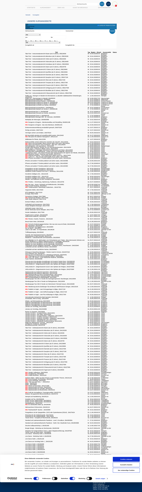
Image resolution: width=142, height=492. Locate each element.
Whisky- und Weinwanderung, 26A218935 (37, 301)
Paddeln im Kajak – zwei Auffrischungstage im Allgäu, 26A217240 (46, 292)
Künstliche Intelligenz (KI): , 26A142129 (36, 176)
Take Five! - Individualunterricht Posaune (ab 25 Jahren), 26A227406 (45, 359)
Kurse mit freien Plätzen (106, 25)
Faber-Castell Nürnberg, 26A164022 (36, 186)
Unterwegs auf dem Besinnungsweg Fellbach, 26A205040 (43, 256)
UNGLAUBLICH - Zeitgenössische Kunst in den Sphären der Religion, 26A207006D (49, 264)
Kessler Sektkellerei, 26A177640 (34, 212)
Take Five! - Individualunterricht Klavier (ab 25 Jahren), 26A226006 (44, 328)
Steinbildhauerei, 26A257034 (33, 403)
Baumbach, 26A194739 (33, 225)
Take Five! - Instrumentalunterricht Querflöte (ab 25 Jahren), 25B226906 (46, 72)
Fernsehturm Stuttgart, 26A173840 (35, 196)
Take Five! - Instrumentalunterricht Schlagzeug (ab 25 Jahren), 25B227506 (47, 88)
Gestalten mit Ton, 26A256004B (34, 399)
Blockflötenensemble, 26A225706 (35, 325)
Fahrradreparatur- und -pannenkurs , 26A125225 (39, 146)
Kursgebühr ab (29, 45)
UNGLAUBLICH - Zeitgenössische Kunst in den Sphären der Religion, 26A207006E (49, 266)
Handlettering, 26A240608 (34, 374)
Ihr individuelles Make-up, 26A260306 (38, 404)
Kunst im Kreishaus (80, 7)
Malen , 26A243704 (31, 383)
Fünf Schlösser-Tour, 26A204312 (35, 253)
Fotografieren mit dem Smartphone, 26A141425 (39, 170)
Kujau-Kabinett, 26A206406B (33, 259)
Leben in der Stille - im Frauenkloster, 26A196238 (39, 229)
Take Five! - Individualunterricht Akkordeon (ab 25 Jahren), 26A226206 (46, 330)
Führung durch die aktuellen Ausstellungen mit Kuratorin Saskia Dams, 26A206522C (50, 263)
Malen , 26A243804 (31, 384)
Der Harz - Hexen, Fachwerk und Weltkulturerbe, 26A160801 (44, 184)
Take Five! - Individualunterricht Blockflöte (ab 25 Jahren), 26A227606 (45, 364)
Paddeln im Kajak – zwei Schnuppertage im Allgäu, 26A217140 (45, 289)
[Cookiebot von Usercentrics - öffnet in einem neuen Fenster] (12, 488)
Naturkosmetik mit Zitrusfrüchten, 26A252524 (40, 390)
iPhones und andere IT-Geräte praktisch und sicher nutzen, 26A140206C (46, 163)
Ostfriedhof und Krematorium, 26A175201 (37, 204)
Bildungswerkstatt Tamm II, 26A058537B (37, 115)
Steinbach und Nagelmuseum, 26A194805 (39, 227)
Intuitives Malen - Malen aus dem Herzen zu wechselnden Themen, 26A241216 (48, 378)
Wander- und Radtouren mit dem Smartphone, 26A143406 (42, 179)
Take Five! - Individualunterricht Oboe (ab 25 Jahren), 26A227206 (44, 354)
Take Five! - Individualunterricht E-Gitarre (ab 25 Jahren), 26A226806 (45, 343)
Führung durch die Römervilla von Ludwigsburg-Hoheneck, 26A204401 (46, 255)
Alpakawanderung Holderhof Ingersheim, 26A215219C (41, 272)
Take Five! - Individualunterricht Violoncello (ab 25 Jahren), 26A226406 (46, 335)
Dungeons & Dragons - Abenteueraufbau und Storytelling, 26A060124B (47, 122)
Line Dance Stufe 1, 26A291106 (34, 439)
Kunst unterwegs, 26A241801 (35, 380)
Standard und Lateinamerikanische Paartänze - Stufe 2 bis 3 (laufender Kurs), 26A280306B (52, 423)
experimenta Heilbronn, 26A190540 (35, 216)
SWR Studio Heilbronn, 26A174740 (35, 199)
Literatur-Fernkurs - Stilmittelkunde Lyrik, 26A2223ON (41, 320)
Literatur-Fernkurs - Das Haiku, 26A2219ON (38, 314)
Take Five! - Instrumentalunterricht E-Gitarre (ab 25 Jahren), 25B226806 (46, 69)
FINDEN (102, 4)
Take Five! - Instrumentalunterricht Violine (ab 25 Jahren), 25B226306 (45, 59)
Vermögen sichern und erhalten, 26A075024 (38, 132)
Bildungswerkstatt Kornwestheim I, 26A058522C (39, 107)
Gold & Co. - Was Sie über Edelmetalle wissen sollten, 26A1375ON (46, 157)
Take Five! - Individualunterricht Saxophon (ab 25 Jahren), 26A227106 (45, 351)
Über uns (60, 7)
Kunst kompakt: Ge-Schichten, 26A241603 (39, 379)
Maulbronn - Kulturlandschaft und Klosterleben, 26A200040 (42, 237)
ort (26, 25)
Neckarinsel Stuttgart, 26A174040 (36, 198)
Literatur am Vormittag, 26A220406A (36, 306)
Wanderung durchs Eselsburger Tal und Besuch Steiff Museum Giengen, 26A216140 (51, 286)
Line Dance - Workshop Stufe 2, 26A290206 (38, 433)
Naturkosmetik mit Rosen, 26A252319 (38, 387)
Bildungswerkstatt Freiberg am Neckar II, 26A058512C (41, 103)
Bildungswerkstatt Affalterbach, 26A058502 (37, 99)
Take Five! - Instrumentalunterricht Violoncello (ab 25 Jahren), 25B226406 (46, 61)
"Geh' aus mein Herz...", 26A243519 (37, 382)
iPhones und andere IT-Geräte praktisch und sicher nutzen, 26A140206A (48, 158)
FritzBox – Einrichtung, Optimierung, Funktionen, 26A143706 (44, 182)
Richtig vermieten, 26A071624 (34, 130)
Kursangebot (45, 7)
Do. (41, 41)
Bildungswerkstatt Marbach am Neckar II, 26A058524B (41, 109)
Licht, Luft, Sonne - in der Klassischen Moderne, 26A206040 (44, 257)
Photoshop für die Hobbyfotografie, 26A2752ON (39, 415)
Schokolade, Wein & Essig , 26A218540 (37, 298)
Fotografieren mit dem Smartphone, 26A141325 (39, 168)
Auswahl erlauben (126, 474)
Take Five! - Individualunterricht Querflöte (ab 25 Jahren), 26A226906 (45, 346)
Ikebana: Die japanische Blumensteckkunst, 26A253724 (41, 394)
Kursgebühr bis (69, 45)
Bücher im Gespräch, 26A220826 (35, 311)
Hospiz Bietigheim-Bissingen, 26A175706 (37, 205)
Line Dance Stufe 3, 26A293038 (34, 456)
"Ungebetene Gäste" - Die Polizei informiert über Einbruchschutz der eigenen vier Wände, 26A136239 (55, 153)
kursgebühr (29, 28)
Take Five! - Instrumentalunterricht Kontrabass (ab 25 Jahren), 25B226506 (47, 64)
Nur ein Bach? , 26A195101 (33, 228)
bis (52, 37)
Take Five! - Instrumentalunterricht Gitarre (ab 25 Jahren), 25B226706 (45, 67)
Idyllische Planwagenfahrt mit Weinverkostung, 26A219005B (43, 302)
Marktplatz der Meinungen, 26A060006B (37, 119)
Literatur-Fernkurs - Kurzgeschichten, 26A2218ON (40, 313)
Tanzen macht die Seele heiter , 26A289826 (38, 432)
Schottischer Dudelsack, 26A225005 (36, 324)
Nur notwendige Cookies (126, 480)
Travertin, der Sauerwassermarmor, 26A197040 (39, 235)
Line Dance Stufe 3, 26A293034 (34, 454)
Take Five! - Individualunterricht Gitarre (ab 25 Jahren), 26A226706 (44, 341)
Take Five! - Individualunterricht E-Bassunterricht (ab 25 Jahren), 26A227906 (47, 367)
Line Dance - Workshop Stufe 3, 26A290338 (38, 436)
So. (55, 41)
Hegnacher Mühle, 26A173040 (34, 190)
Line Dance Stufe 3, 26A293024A (35, 449)
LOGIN (108, 4)
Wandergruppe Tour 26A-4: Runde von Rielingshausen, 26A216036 (45, 281)
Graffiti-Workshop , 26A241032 (36, 375)
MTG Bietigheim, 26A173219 (33, 192)
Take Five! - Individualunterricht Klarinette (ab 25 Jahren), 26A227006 (45, 349)
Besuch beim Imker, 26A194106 (34, 221)
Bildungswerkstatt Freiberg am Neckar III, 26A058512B (41, 102)
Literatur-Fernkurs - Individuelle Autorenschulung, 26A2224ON (43, 321)
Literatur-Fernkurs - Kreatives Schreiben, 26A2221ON (41, 317)
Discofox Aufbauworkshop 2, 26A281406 (37, 425)
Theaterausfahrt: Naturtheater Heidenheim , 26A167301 (43, 187)
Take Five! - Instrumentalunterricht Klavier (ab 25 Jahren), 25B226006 (45, 53)
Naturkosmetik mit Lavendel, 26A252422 (38, 388)
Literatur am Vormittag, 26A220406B (36, 309)
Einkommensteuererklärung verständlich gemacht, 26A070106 (43, 127)
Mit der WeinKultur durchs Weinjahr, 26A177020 (39, 209)
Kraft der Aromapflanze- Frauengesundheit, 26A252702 (43, 392)
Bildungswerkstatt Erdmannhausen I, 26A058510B (40, 101)
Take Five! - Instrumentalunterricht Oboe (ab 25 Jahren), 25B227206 (45, 80)
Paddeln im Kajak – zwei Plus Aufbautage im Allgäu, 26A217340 (45, 294)
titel (26, 24)
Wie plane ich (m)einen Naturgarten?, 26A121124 (41, 136)
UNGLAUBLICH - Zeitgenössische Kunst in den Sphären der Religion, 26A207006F (49, 269)
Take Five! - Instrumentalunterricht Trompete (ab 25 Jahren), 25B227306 (46, 82)
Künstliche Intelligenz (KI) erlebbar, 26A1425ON (39, 178)
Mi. (36, 41)
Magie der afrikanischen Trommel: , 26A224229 (39, 322)
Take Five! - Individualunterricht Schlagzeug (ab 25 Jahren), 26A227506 (46, 362)
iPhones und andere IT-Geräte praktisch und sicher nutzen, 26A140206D (46, 166)
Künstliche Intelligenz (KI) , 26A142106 (36, 174)
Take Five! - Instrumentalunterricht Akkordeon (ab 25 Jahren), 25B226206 (46, 56)
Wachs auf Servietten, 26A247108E (37, 386)
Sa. (50, 41)
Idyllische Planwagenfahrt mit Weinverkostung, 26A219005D (43, 305)
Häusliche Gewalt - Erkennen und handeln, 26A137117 (43, 154)
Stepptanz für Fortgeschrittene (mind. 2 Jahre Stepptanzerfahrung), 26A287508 (48, 431)
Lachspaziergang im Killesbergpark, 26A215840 (41, 277)
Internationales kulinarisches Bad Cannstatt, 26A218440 (41, 297)
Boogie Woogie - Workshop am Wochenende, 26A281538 (42, 428)
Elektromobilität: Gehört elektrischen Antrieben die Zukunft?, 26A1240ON (46, 142)
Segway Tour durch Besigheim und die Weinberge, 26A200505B (44, 243)
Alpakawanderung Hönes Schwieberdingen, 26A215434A (43, 274)
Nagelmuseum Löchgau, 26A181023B (36, 215)
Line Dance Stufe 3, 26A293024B (35, 452)
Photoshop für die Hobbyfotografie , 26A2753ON (39, 416)
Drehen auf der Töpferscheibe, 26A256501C (38, 400)
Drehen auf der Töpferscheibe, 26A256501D (38, 402)
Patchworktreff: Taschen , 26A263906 (37, 410)
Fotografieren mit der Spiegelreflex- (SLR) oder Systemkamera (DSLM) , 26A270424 (50, 412)
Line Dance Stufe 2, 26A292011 (34, 445)
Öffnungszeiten (104, 7)
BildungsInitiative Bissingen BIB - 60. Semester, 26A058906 (42, 117)
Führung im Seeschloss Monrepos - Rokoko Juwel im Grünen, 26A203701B (47, 252)
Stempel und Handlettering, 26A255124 (36, 396)
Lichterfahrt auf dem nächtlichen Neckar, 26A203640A (41, 247)
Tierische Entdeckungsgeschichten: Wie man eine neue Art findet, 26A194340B (50, 224)
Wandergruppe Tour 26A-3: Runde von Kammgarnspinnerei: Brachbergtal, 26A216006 (50, 278)
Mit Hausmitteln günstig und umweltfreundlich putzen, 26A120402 (44, 135)
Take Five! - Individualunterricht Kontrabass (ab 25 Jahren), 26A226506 (46, 338)
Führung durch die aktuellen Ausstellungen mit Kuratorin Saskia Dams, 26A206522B (50, 261)
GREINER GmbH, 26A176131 (34, 208)
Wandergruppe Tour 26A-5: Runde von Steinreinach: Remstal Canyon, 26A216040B (49, 284)
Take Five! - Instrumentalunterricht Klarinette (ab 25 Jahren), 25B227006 (46, 74)
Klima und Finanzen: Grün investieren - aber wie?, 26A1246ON (45, 144)
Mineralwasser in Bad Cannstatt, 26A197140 (38, 236)
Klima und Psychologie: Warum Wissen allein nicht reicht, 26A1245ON (47, 143)
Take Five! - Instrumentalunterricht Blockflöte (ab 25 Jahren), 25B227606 (46, 90)
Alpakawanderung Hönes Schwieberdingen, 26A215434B (42, 276)
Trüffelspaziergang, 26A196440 (34, 232)
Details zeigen (100, 488)
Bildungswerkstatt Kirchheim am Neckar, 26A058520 (40, 105)
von (26, 37)
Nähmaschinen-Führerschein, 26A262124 (37, 407)
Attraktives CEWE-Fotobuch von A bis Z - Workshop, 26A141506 (44, 171)
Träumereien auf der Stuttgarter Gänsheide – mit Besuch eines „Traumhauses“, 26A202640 (52, 245)
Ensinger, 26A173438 (31, 194)
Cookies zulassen (126, 469)
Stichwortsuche (29, 31)
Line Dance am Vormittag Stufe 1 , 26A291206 (39, 441)
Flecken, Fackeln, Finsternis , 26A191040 (39, 219)
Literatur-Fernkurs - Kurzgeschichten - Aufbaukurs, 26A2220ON (44, 316)
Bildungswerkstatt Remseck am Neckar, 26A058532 (40, 113)
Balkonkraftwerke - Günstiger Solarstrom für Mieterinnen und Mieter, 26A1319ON (49, 150)
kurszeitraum (29, 26)
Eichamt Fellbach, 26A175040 (34, 202)
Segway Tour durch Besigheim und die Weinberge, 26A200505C (44, 244)
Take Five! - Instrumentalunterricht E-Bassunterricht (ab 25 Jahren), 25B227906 (48, 93)
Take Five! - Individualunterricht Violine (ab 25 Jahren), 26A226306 (44, 333)
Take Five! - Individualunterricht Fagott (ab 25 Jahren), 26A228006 (44, 370)
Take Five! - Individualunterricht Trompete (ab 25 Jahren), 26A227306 (45, 356)
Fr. (45, 41)
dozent (27, 27)
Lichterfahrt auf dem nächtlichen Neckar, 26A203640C (41, 249)
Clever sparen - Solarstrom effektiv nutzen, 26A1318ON (41, 148)
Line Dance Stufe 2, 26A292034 (34, 447)
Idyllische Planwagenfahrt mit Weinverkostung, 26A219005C (43, 304)
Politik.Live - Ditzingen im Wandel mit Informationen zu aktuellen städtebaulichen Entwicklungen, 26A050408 (53, 96)
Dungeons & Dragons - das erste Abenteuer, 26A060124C (43, 125)
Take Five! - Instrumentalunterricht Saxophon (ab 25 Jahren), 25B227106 (46, 77)
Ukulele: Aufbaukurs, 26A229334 (36, 372)
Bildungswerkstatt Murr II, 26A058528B (36, 111)
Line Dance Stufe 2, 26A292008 (34, 444)
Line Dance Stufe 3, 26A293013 (34, 448)
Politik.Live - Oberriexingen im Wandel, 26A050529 (40, 98)
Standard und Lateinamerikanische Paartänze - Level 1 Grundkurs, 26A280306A (48, 420)
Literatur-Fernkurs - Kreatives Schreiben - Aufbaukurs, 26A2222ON (45, 318)
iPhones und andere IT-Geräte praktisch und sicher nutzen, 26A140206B (46, 160)
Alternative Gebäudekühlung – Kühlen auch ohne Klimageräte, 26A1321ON (49, 151)
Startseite (31, 7)
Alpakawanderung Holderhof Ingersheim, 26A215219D (41, 273)
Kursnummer (69, 31)
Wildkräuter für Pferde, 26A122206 (35, 139)
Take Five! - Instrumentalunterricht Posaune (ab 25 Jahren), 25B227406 (46, 85)
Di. (31, 41)
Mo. (26, 41)
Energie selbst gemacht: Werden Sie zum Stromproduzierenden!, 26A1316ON (48, 147)
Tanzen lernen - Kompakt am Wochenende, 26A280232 (41, 417)
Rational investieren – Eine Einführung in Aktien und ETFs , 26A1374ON (48, 155)
